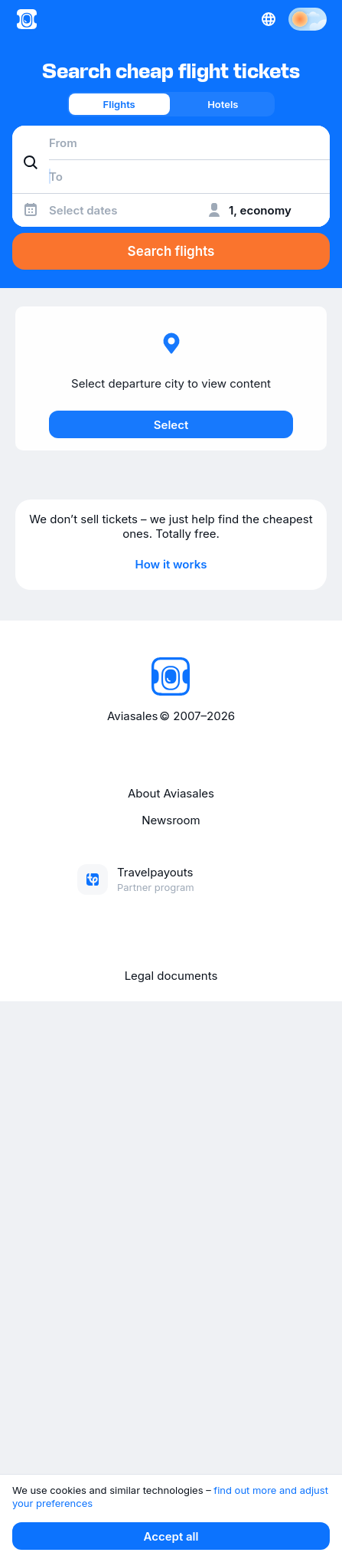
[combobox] (171, 142)
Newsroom (171, 820)
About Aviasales (171, 793)
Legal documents (171, 975)
